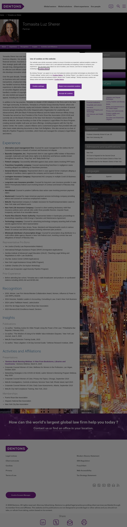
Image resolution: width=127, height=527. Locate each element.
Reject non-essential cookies (69, 86)
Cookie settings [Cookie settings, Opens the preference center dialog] (38, 86)
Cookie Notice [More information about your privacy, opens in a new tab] (59, 79)
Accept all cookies (66, 93)
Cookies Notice (44, 68)
